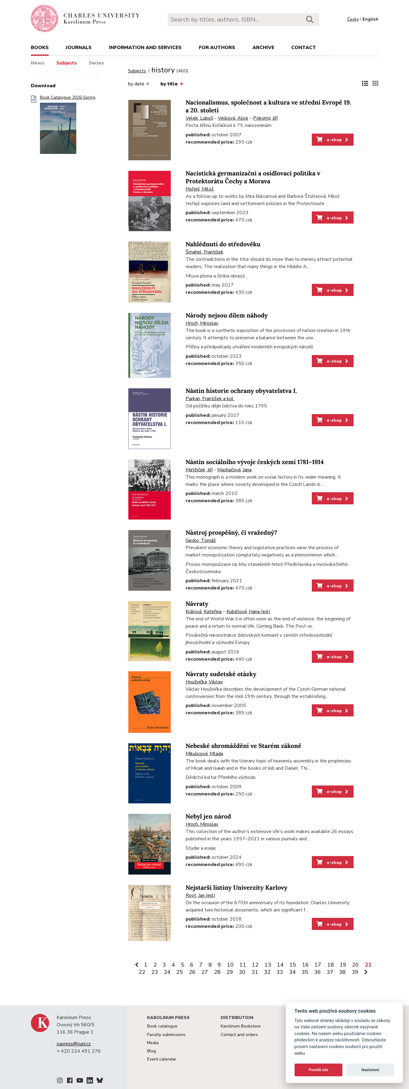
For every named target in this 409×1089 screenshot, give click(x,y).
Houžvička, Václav (204, 682)
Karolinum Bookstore (241, 1026)
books (40, 47)
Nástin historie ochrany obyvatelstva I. (241, 391)
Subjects (66, 63)
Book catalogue (162, 1026)
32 (267, 972)
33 (279, 972)
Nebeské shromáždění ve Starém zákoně (243, 746)
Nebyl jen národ (208, 816)
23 (154, 972)
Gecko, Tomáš (201, 540)
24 (167, 972)
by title (171, 84)
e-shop (332, 140)
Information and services (145, 47)
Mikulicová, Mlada (204, 753)
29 (229, 972)
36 (317, 972)
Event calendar (161, 1059)
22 (142, 972)
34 (292, 972)
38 (342, 972)
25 (179, 972)
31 (255, 972)
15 (292, 964)
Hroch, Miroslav (202, 323)
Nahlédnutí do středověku (223, 244)
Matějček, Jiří (199, 469)
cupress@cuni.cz (74, 1044)
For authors (217, 47)
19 (343, 964)
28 (217, 972)
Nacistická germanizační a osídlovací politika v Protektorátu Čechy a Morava (253, 177)
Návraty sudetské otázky (221, 674)
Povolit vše (318, 1069)
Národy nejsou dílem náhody (227, 315)
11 (242, 964)
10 (230, 964)
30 (242, 972)
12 (255, 964)
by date (139, 84)
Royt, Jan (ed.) (200, 895)
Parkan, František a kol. (210, 398)
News (38, 63)
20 (355, 964)
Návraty (197, 604)
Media (153, 1043)
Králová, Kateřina (204, 611)
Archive (263, 47)
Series (96, 63)
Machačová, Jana (234, 469)
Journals (79, 47)
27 (204, 972)
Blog (151, 1051)
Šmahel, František (204, 252)
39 (355, 972)
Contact (303, 47)
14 (280, 964)
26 (192, 972)
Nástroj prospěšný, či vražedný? (231, 532)
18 (330, 964)
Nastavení (370, 1069)
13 (268, 964)
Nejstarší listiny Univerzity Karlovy (236, 887)
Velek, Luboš (199, 118)
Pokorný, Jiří (265, 118)
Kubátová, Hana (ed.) (248, 611)
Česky (353, 19)
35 (305, 972)
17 (318, 964)
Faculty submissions (166, 1035)
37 (330, 972)
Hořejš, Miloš (200, 189)
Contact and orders (239, 1035)
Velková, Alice (233, 118)
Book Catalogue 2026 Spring (67, 126)
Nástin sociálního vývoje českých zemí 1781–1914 (255, 462)
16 (305, 964)
